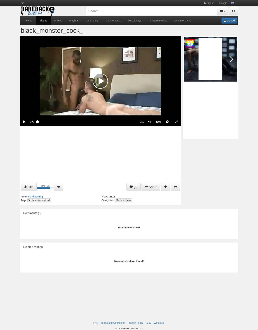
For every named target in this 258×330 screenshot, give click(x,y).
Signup (209, 3)
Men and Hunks (123, 200)
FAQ (95, 322)
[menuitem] (158, 121)
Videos (43, 20)
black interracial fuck (39, 200)
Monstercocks (113, 20)
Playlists (73, 20)
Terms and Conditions (113, 322)
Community (92, 20)
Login (222, 3)
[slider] (86, 121)
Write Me (159, 322)
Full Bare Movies (158, 20)
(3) (134, 187)
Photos (58, 20)
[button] (233, 3)
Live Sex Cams (182, 20)
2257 (148, 322)
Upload (229, 20)
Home (29, 20)
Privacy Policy (135, 322)
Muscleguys (134, 20)
